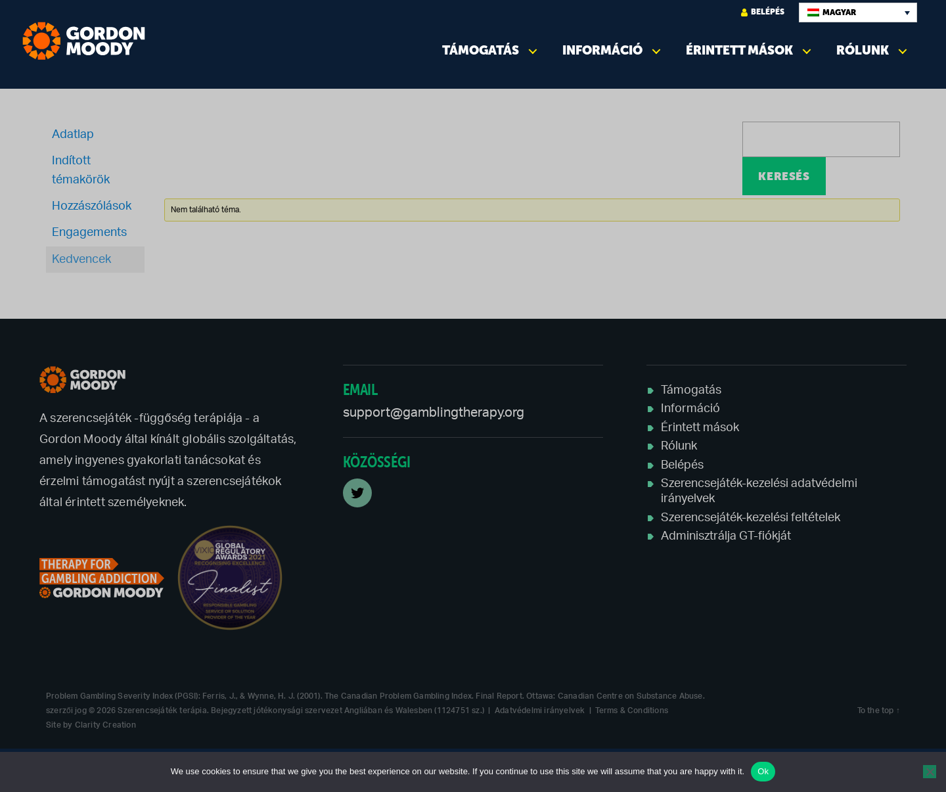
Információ (602, 50)
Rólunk (862, 50)
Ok (763, 771)
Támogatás (480, 50)
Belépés (762, 12)
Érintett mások (739, 50)
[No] (929, 771)
